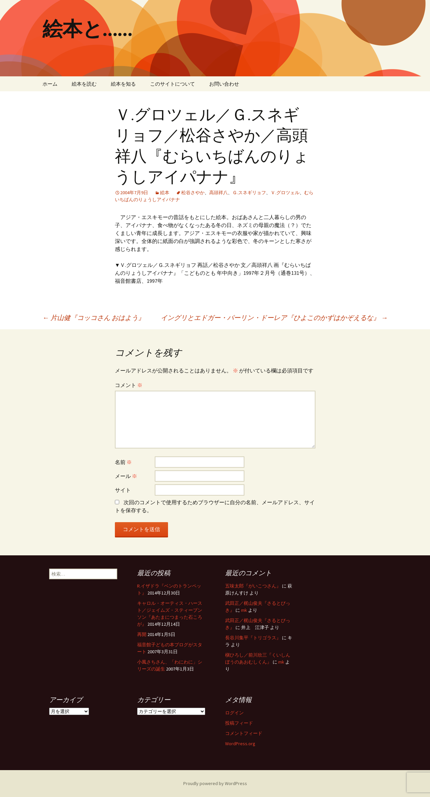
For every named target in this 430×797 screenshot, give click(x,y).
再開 (141, 634)
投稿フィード (239, 723)
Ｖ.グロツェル (285, 193)
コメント (128, 385)
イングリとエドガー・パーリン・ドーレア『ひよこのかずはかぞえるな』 (274, 317)
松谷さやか (193, 193)
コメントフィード (243, 733)
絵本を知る (123, 84)
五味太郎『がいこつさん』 (253, 586)
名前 (123, 462)
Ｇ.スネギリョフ (249, 193)
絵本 (164, 193)
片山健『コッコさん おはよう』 (94, 317)
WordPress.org (240, 744)
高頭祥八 (218, 193)
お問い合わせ (224, 84)
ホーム (50, 84)
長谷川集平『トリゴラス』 (253, 638)
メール (126, 476)
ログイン (234, 713)
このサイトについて (172, 84)
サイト (123, 490)
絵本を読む (84, 84)
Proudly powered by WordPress (215, 783)
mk (244, 610)
